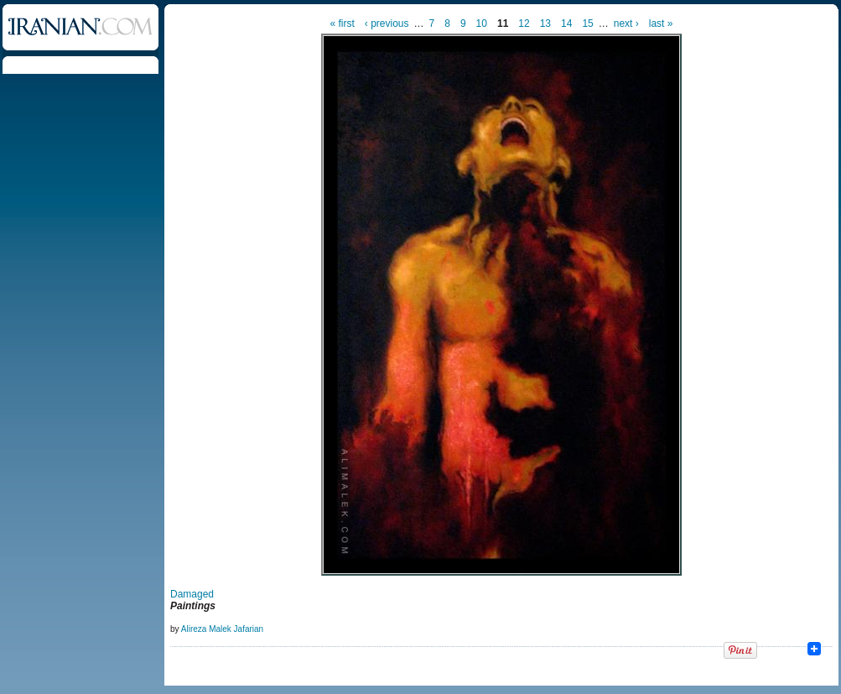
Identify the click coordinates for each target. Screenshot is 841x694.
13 (545, 23)
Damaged (192, 594)
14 (566, 23)
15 (587, 23)
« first (342, 23)
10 (481, 23)
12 (523, 23)
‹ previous (387, 23)
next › (626, 23)
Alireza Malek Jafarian (222, 629)
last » (661, 23)
